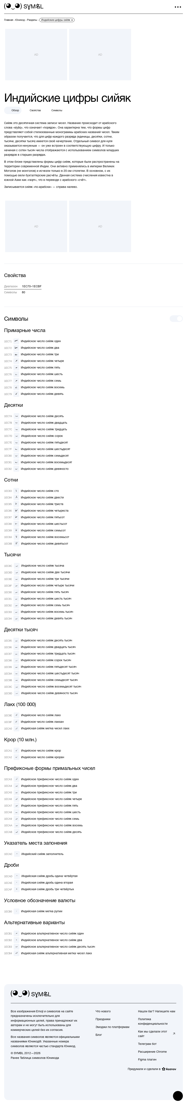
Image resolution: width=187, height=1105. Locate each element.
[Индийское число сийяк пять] (32, 368)
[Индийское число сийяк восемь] (34, 387)
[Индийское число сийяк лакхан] (34, 722)
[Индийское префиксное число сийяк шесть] (42, 812)
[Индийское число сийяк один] (32, 341)
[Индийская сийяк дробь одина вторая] (38, 883)
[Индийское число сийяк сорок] (33, 436)
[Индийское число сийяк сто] (31, 491)
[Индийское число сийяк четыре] (34, 361)
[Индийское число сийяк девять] (33, 394)
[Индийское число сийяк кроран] (34, 757)
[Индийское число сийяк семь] (32, 381)
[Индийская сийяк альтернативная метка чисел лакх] (48, 953)
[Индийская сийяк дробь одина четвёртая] (40, 876)
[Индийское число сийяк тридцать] (35, 429)
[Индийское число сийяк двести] (34, 497)
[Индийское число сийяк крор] (32, 750)
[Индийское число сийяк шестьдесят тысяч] (41, 673)
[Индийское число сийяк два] (31, 348)
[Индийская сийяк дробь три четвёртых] (39, 889)
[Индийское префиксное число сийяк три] (40, 792)
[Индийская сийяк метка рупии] (33, 911)
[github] (164, 994)
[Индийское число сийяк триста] (33, 504)
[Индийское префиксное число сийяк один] (41, 779)
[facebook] (173, 994)
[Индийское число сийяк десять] (34, 416)
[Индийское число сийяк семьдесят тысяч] (41, 680)
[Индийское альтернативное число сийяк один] (44, 933)
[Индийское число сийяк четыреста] (36, 510)
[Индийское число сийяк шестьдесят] (37, 449)
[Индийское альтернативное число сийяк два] (43, 940)
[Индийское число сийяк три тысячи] (36, 579)
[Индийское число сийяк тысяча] (34, 566)
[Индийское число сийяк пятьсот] (34, 517)
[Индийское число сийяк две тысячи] (37, 572)
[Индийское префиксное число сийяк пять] (41, 805)
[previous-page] (8, 20)
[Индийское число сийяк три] (31, 354)
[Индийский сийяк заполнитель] (33, 854)
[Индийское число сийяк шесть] (33, 374)
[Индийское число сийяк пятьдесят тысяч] (40, 667)
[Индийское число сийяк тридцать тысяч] (39, 654)
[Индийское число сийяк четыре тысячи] (39, 585)
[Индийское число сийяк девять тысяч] (38, 618)
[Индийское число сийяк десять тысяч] (38, 640)
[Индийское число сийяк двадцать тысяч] (40, 647)
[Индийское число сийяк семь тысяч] (37, 605)
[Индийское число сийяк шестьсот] (35, 524)
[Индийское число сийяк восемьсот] (36, 537)
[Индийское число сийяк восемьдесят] (38, 462)
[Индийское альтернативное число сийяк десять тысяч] (49, 946)
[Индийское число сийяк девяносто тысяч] (41, 693)
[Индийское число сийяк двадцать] (35, 423)
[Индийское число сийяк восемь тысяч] (38, 612)
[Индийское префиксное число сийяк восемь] (43, 825)
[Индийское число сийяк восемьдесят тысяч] (42, 687)
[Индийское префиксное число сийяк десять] (43, 832)
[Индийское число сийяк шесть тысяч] (37, 599)
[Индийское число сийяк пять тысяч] (36, 592)
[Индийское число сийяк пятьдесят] (36, 442)
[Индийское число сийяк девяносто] (36, 469)
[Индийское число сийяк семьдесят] (36, 455)
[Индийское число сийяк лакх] (32, 715)
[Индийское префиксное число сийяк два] (40, 786)
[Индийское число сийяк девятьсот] (36, 543)
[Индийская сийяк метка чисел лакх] (36, 728)
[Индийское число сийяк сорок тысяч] (37, 660)
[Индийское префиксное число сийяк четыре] (43, 799)
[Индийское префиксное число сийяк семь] (41, 819)
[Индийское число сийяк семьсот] (35, 530)
